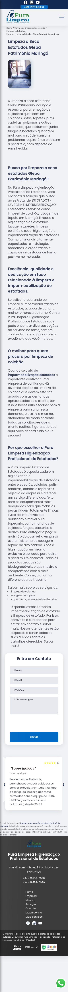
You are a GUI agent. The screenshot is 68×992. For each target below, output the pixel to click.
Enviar (34, 737)
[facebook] (25, 3)
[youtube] (38, 3)
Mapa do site (33, 912)
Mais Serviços (33, 917)
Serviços (30, 904)
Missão (29, 900)
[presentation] (34, 722)
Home (29, 892)
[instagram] (31, 3)
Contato (30, 908)
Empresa (31, 896)
